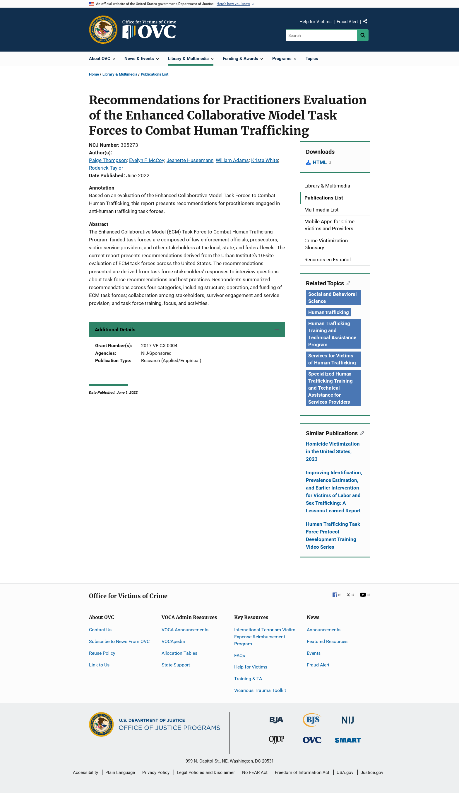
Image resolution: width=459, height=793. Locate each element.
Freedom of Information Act (302, 772)
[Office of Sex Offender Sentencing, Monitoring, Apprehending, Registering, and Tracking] (348, 738)
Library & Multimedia (119, 74)
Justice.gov (372, 772)
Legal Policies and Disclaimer (206, 772)
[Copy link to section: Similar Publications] (361, 433)
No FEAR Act (255, 772)
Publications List (154, 74)
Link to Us (99, 665)
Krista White (264, 160)
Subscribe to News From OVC (119, 641)
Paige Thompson (108, 160)
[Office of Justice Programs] (103, 29)
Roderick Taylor (106, 168)
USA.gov (345, 772)
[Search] (321, 35)
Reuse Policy (102, 653)
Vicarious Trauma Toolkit (260, 690)
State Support (176, 665)
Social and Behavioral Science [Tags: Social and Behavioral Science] (332, 297)
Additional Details (115, 329)
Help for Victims (315, 21)
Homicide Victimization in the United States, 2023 (333, 451)
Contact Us (100, 629)
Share (367, 22)
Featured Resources (327, 641)
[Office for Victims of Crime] (312, 740)
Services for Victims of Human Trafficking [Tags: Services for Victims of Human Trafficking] (332, 359)
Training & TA (248, 678)
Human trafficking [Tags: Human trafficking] (328, 312)
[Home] (151, 29)
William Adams (232, 160)
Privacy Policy (155, 772)
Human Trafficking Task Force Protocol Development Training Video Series (333, 535)
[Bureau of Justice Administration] (276, 717)
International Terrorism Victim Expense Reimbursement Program (264, 637)
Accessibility (85, 772)
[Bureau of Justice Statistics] (312, 724)
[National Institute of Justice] (348, 717)
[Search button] (363, 35)
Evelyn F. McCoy (146, 160)
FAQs (239, 655)
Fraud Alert (347, 21)
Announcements (323, 629)
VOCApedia (173, 641)
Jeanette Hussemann (190, 160)
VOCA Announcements (185, 629)
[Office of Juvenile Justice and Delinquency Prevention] (276, 741)
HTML (322, 162)
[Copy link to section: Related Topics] (347, 283)
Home (94, 74)
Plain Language (120, 772)
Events (314, 653)
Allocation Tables (179, 653)
